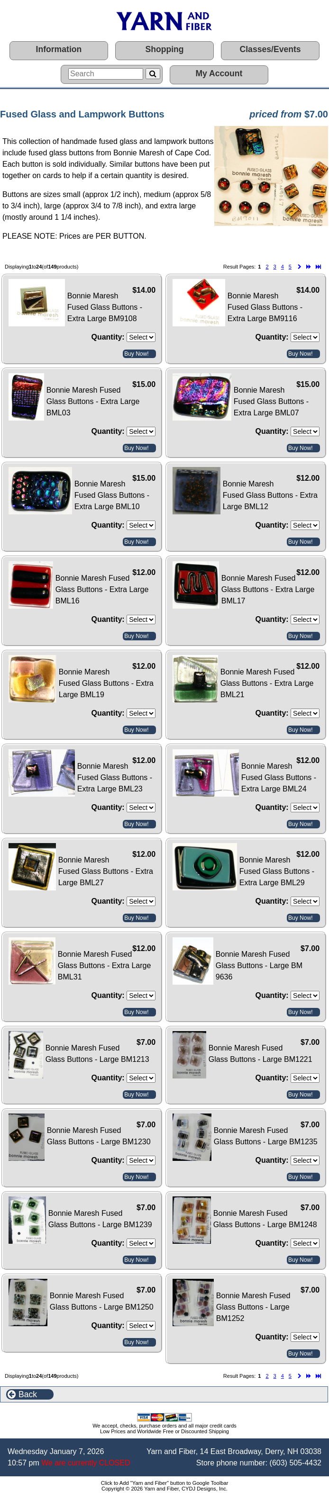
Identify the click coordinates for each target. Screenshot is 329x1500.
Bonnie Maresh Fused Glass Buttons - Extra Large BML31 (104, 965)
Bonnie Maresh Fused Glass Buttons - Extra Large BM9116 (265, 307)
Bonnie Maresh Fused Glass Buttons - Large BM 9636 (259, 965)
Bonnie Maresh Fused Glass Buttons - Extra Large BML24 (278, 777)
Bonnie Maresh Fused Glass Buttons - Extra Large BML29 (276, 871)
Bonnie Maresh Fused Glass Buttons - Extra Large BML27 (105, 871)
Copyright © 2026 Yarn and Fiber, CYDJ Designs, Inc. (164, 1488)
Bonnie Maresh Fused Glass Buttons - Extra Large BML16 (102, 589)
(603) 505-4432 (295, 1463)
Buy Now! (136, 353)
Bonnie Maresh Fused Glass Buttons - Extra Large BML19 (106, 683)
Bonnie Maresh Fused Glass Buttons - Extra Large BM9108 (104, 307)
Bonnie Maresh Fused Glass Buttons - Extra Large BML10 (111, 495)
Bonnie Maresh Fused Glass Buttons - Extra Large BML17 (268, 589)
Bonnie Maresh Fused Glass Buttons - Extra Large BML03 (93, 401)
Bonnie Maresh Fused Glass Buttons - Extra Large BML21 (267, 683)
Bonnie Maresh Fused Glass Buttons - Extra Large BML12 (270, 495)
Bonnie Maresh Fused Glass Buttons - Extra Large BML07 (271, 401)
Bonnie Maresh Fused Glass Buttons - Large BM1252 (253, 1307)
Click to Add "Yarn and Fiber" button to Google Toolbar (164, 1483)
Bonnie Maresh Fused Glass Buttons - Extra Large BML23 (114, 777)
